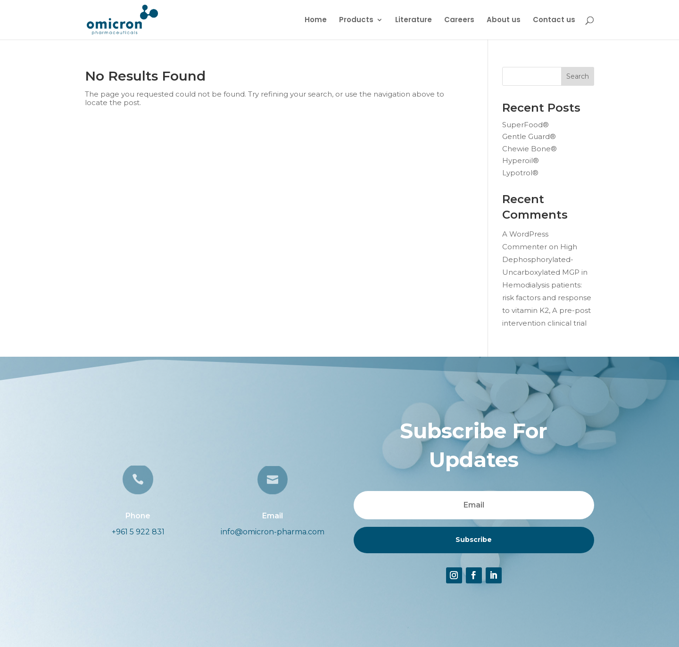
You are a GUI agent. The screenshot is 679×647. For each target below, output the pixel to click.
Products (356, 20)
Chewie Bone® (529, 148)
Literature (413, 20)
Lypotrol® (520, 172)
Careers (459, 20)
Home (316, 20)
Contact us (554, 20)
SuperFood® (525, 124)
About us (504, 20)
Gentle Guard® (529, 136)
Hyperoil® (520, 160)
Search (577, 76)
